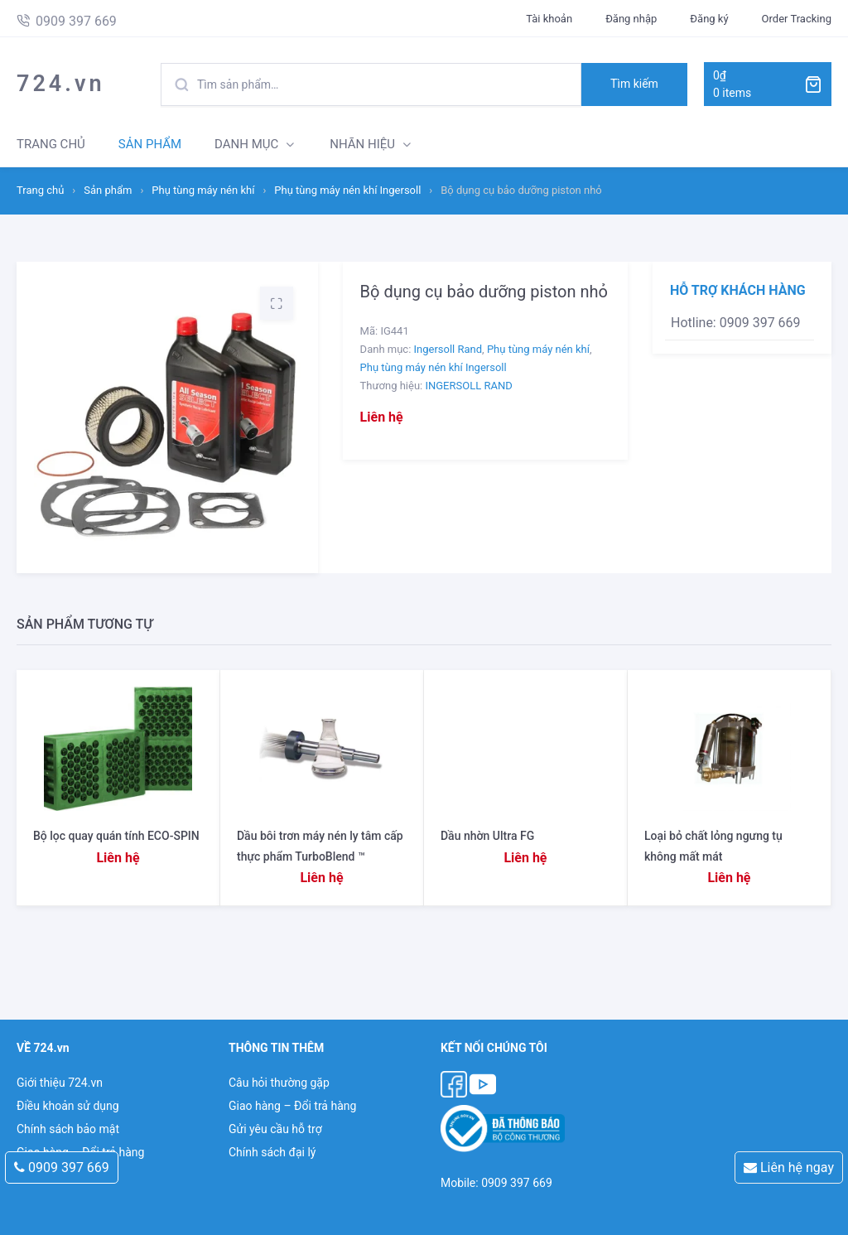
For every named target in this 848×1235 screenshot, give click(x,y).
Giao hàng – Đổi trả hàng (292, 1105)
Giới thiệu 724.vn (60, 1082)
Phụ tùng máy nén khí (203, 190)
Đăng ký (709, 18)
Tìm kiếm (634, 83)
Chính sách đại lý (272, 1152)
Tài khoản (549, 18)
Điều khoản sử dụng (68, 1105)
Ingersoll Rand (448, 349)
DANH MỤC (246, 144)
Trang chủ (40, 190)
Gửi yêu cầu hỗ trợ (275, 1129)
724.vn (61, 83)
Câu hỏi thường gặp (279, 1082)
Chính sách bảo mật (68, 1129)
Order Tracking (796, 18)
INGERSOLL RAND (468, 385)
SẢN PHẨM (149, 144)
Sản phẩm (108, 190)
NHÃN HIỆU (362, 144)
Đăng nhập (631, 18)
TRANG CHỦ (51, 144)
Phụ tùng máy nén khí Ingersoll (347, 190)
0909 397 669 (61, 1167)
